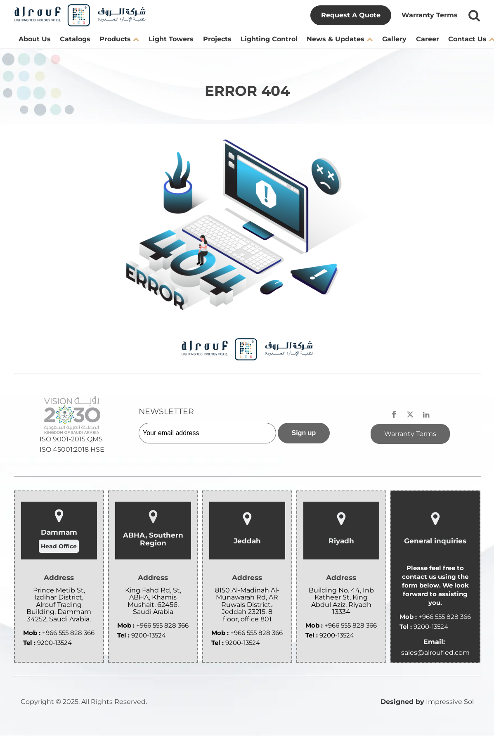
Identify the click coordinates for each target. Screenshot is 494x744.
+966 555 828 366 (68, 633)
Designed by (402, 702)
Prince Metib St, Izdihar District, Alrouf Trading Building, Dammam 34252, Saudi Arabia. (58, 605)
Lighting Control (269, 39)
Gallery (394, 39)
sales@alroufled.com (435, 652)
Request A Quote (351, 15)
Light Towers (171, 39)
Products (119, 39)
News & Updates (340, 39)
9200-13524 (54, 643)
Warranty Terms (430, 15)
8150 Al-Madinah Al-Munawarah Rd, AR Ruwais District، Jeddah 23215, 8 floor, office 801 (247, 605)
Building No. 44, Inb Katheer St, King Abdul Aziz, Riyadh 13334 (341, 601)
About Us (35, 39)
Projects (217, 39)
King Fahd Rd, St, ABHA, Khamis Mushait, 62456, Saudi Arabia (153, 601)
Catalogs (75, 39)
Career (427, 39)
